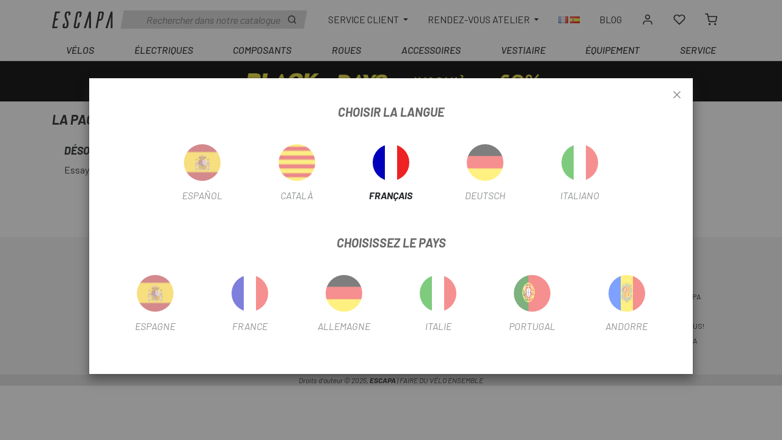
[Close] (677, 95)
